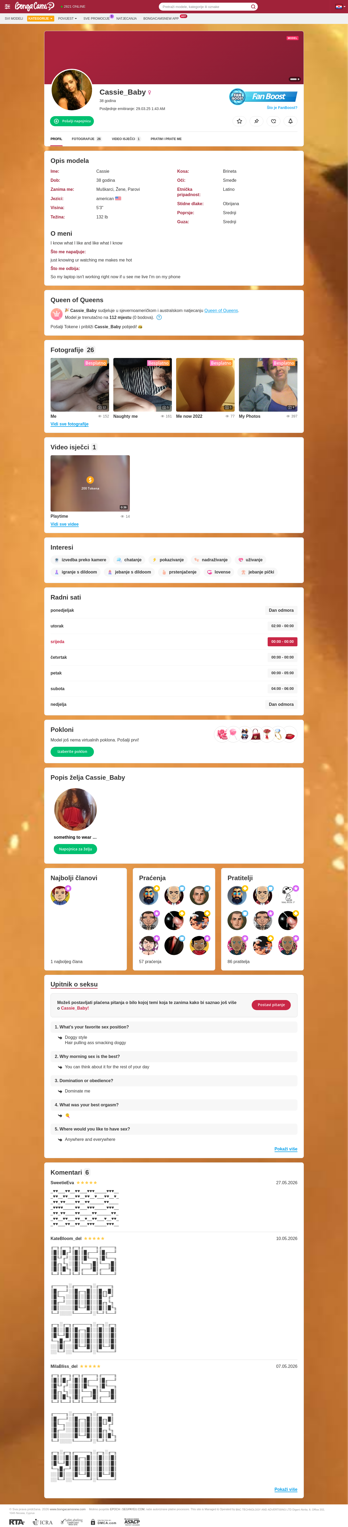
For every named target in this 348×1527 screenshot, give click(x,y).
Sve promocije (98, 18)
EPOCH (115, 1509)
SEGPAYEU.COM (133, 1509)
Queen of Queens (221, 310)
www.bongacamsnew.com (67, 1509)
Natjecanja (127, 18)
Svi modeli (14, 18)
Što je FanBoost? (282, 108)
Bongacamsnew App (162, 18)
